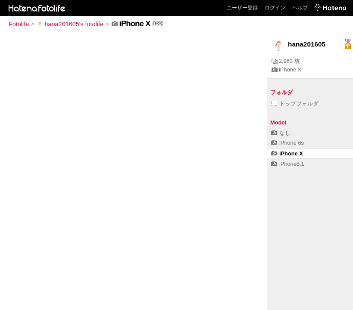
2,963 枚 (286, 61)
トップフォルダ (295, 103)
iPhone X (286, 69)
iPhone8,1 (287, 164)
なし (281, 133)
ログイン (275, 8)
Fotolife (19, 24)
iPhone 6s (287, 143)
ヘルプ (300, 8)
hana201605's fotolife (69, 24)
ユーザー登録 (242, 8)
